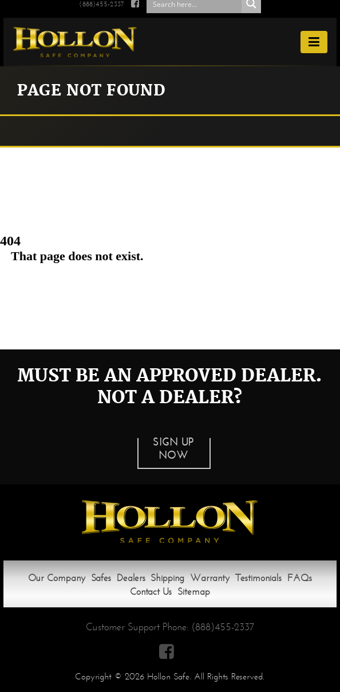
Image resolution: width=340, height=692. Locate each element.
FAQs (299, 578)
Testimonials (258, 578)
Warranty (210, 578)
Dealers (131, 578)
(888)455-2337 (222, 627)
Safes (101, 578)
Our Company (56, 578)
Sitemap (193, 592)
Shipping (167, 578)
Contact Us (151, 592)
